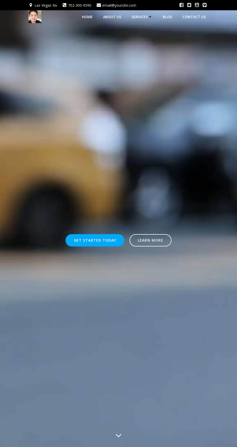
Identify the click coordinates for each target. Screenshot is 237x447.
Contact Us (194, 16)
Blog (167, 16)
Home (87, 16)
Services (142, 16)
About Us (112, 16)
